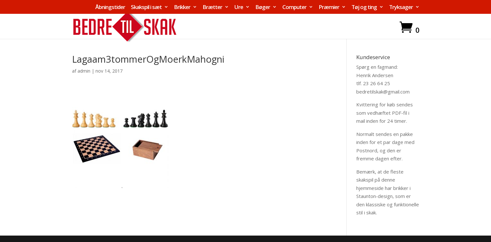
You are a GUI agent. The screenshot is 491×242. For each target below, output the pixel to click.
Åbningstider (110, 7)
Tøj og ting (364, 7)
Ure (238, 7)
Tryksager (401, 7)
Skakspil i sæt (146, 7)
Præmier (329, 7)
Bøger (262, 7)
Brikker (182, 7)
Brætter (212, 7)
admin (83, 71)
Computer (294, 7)
